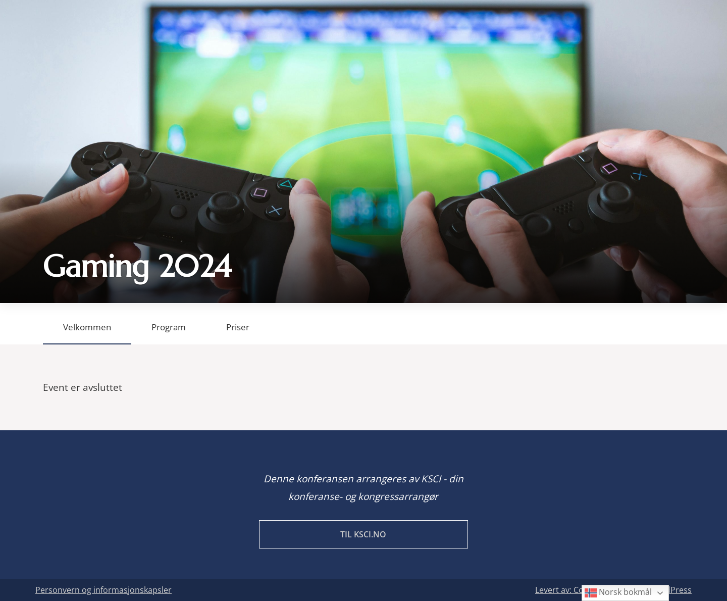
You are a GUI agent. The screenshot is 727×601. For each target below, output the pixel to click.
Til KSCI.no (363, 534)
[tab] (87, 324)
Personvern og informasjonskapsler (103, 589)
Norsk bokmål (618, 592)
